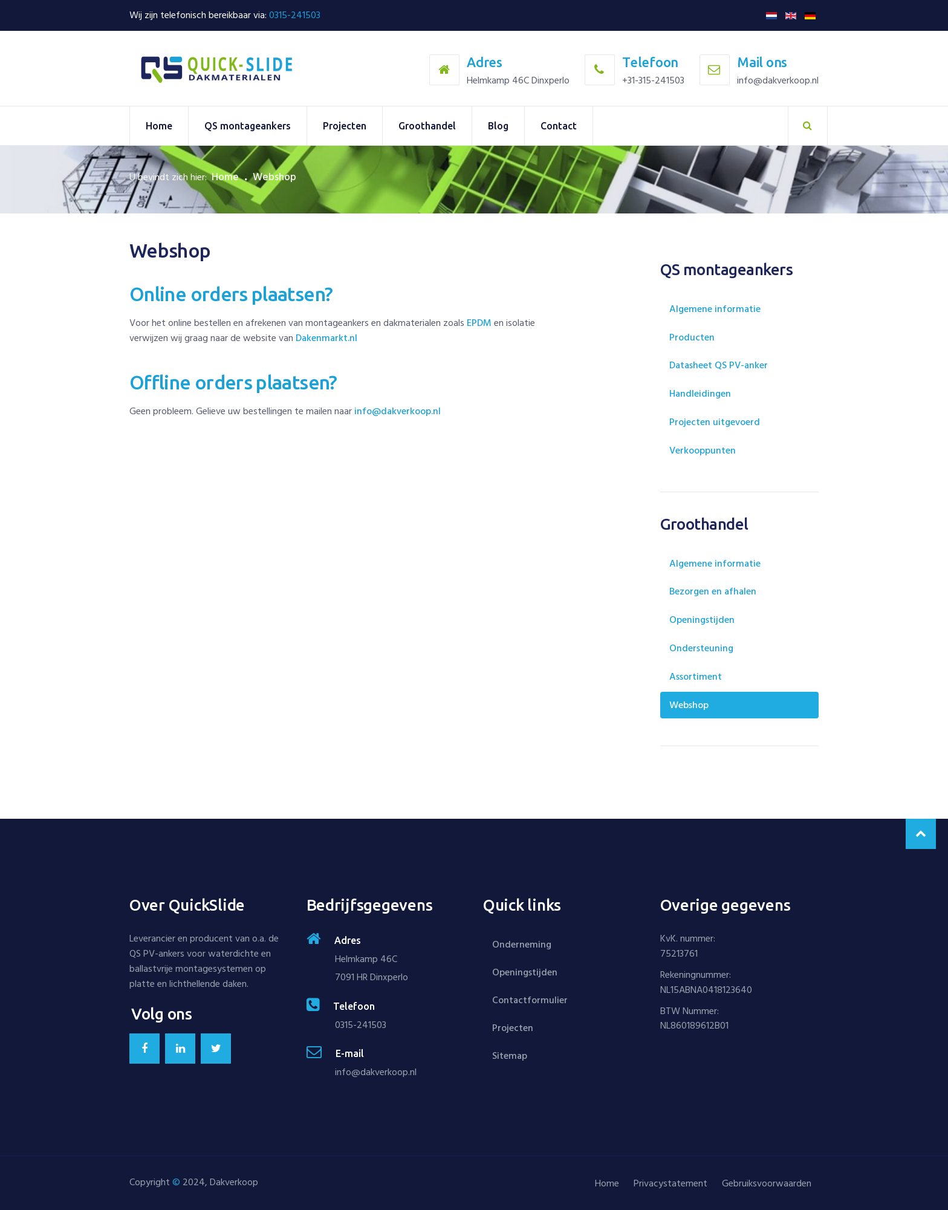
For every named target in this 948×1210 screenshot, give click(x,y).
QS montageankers (247, 125)
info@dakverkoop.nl (397, 411)
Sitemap (509, 1056)
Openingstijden (702, 620)
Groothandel (427, 125)
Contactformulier (530, 1000)
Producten (692, 337)
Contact (559, 125)
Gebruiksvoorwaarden (766, 1183)
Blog (498, 125)
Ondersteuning (701, 648)
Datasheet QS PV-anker (718, 365)
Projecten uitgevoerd (714, 422)
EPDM (479, 323)
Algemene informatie (715, 309)
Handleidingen (700, 394)
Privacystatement (670, 1183)
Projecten (344, 125)
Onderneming (521, 944)
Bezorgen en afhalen (712, 591)
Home (159, 125)
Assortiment (695, 677)
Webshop (689, 705)
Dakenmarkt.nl (326, 338)
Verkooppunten (702, 450)
